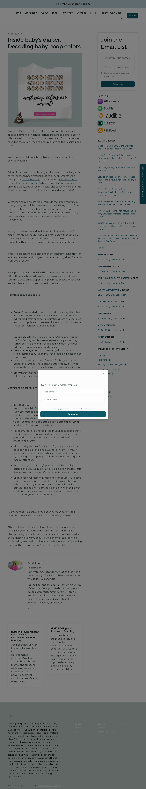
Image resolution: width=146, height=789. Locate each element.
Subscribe (73, 414)
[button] (103, 373)
